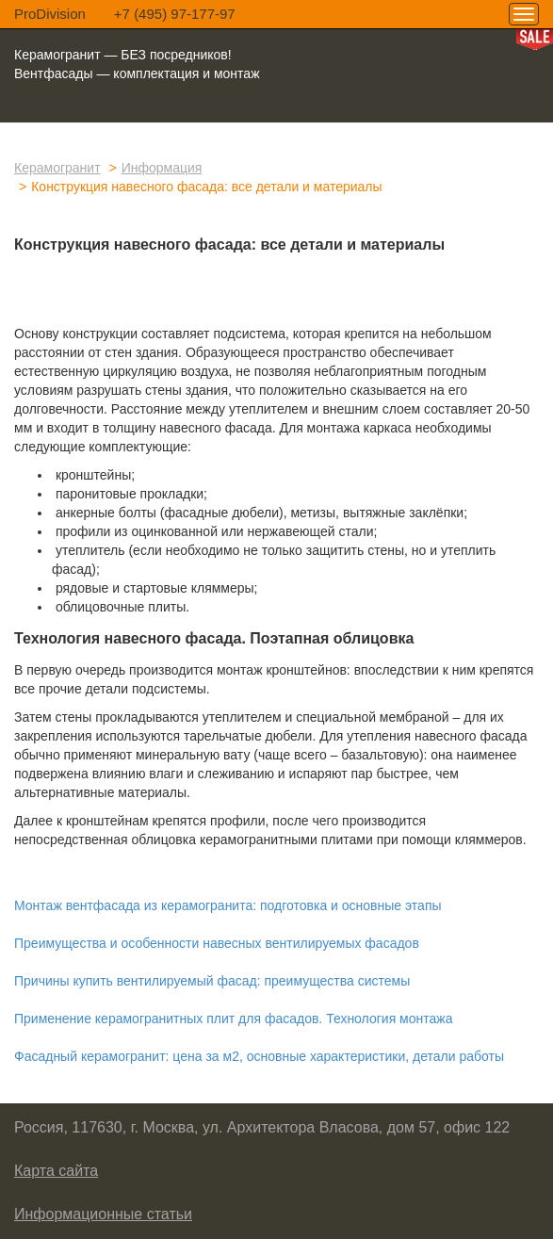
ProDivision (50, 14)
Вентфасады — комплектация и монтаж (137, 73)
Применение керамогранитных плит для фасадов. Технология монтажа (233, 1018)
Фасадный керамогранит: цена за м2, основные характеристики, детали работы (259, 1056)
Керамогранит (57, 167)
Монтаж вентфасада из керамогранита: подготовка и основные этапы (228, 905)
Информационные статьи (103, 1214)
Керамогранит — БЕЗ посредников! (123, 54)
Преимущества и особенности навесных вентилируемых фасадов (216, 943)
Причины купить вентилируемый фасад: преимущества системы (212, 980)
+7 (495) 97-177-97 (175, 14)
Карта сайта (56, 1171)
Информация (162, 167)
